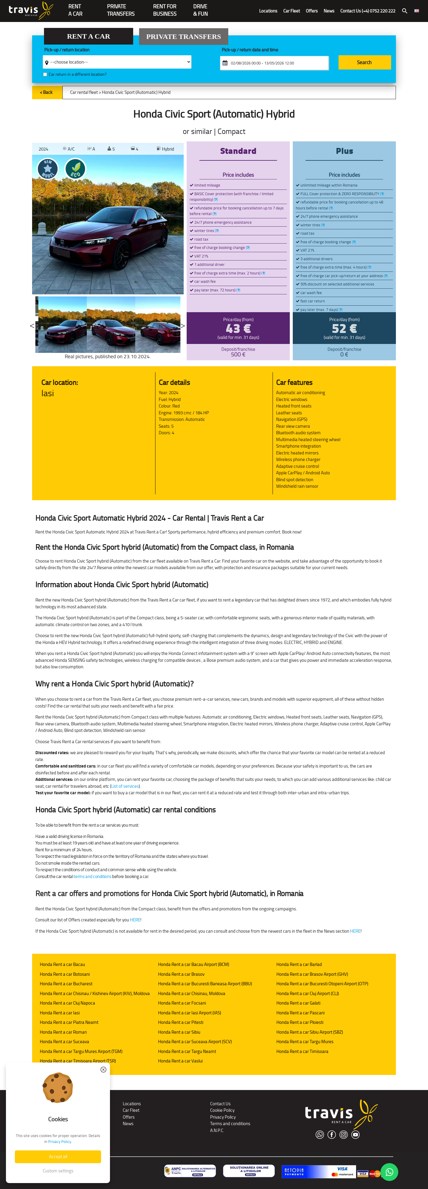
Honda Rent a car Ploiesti (299, 1022)
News (329, 11)
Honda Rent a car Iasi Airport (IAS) (189, 1012)
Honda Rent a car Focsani (182, 1003)
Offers (312, 11)
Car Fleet (291, 11)
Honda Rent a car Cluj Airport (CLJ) (307, 993)
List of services (125, 786)
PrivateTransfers (121, 7)
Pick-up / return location (66, 50)
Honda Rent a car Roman (63, 1032)
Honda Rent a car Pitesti (180, 1022)
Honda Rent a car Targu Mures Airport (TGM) (81, 1051)
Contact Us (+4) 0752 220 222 (367, 11)
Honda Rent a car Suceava (64, 1041)
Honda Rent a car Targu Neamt (187, 1051)
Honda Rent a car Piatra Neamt (69, 1022)
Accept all (58, 1156)
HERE (135, 919)
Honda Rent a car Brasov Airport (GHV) (312, 974)
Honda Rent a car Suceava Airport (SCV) (195, 1041)
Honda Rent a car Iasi (60, 1012)
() (216, 199)
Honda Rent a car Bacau (62, 964)
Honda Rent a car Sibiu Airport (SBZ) (309, 1032)
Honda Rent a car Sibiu (179, 1032)
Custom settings (58, 1170)
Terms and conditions (230, 1123)
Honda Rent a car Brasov (181, 974)
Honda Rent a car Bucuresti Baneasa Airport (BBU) (205, 983)
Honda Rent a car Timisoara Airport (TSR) (78, 1061)
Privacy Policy (223, 1117)
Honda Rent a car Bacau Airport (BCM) (193, 964)
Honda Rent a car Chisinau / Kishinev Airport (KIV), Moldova (95, 993)
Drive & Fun (200, 7)
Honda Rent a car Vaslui (180, 1061)
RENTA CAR (75, 7)
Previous (32, 324)
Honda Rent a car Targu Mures (304, 1041)
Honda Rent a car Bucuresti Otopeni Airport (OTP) (322, 983)
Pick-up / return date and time (250, 50)
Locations (268, 11)
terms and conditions (92, 876)
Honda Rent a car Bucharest (66, 983)
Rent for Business (165, 7)
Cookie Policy (222, 1110)
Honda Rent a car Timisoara (302, 1051)
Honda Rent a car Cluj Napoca (67, 1003)
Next (183, 324)
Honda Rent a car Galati (298, 1003)
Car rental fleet (84, 92)
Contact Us (220, 1103)
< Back (46, 92)
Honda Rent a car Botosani (65, 974)
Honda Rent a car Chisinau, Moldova (191, 993)
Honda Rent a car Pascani (300, 1012)
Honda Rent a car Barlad (299, 964)
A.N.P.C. (217, 1130)
